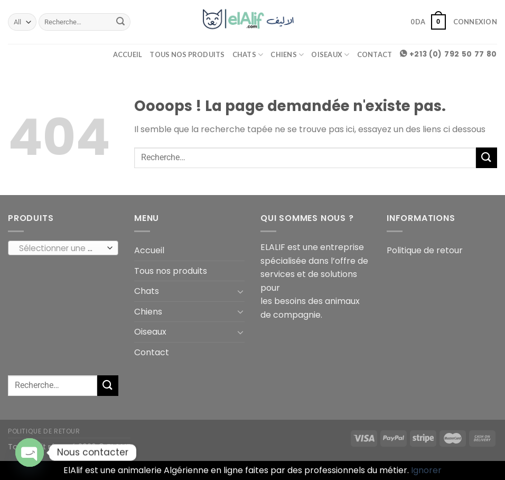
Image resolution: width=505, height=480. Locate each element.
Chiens (287, 55)
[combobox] (63, 248)
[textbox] (61, 248)
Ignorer (426, 470)
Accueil (128, 54)
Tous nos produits (187, 54)
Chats (248, 55)
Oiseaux (330, 55)
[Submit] (121, 22)
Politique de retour (425, 250)
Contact (374, 54)
